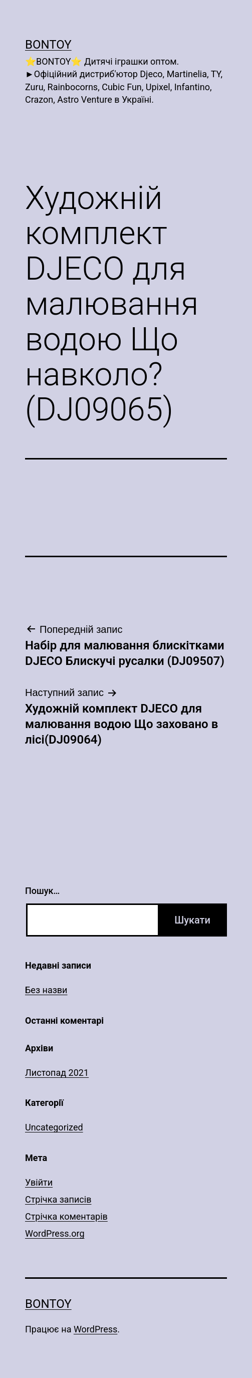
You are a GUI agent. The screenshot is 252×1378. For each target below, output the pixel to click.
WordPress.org (55, 1233)
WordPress (95, 1329)
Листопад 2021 (57, 1072)
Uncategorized (54, 1127)
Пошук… (42, 890)
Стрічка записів (58, 1199)
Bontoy (48, 45)
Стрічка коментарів (66, 1216)
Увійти (39, 1182)
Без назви (46, 990)
